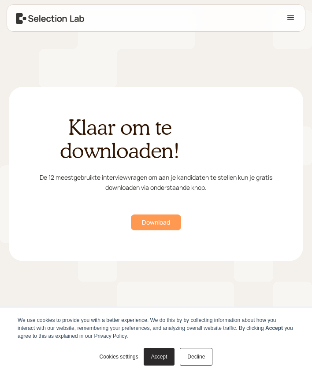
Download (156, 222)
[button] (291, 18)
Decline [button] (196, 357)
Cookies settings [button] (119, 357)
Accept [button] (159, 357)
